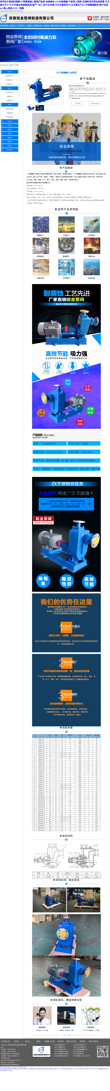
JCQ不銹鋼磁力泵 (59, 1045)
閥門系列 (9, 150)
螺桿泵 (10, 137)
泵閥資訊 (63, 25)
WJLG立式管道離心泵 (79, 1047)
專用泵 (10, 146)
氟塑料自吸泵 (9, 109)
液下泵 (10, 133)
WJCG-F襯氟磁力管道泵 (61, 1051)
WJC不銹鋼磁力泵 (59, 1047)
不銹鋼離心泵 (9, 100)
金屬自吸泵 (9, 113)
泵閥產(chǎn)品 (38, 28)
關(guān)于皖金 (55, 28)
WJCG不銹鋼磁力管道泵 (61, 1053)
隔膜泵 (10, 141)
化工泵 (10, 121)
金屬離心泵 (9, 96)
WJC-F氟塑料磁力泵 (60, 1049)
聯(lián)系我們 (71, 28)
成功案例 (46, 25)
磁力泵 (13, 25)
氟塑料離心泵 (9, 92)
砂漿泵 (10, 125)
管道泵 (10, 129)
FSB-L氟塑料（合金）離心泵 (81, 1056)
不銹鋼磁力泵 (9, 84)
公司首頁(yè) (4, 25)
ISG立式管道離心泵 (78, 1051)
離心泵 (21, 25)
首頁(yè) (11, 65)
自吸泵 (29, 25)
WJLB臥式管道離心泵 (79, 1045)
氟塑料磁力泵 (9, 76)
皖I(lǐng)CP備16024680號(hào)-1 (10, 1064)
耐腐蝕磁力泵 (9, 80)
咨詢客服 (77, 103)
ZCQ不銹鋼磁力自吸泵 (60, 1056)
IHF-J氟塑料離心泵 (78, 1053)
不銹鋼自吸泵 (9, 117)
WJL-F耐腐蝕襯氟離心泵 (80, 1049)
